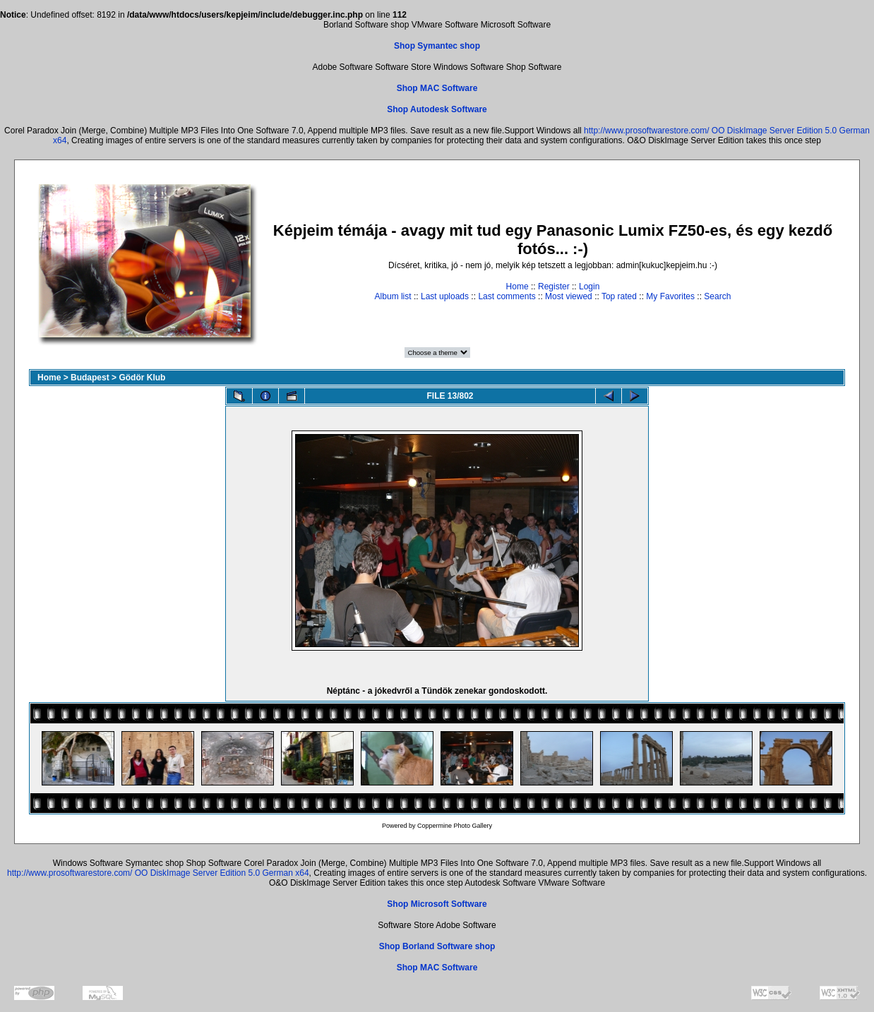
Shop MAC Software (437, 88)
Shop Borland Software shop (437, 946)
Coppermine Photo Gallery (454, 825)
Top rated (619, 296)
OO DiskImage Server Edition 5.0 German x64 (222, 873)
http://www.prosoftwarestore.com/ (646, 130)
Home (517, 286)
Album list (393, 296)
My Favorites (670, 296)
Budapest (90, 377)
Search (717, 296)
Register (554, 286)
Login (589, 286)
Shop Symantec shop (437, 46)
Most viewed (568, 296)
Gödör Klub (142, 377)
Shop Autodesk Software (437, 109)
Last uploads (445, 296)
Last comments (506, 296)
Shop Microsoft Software (436, 904)
